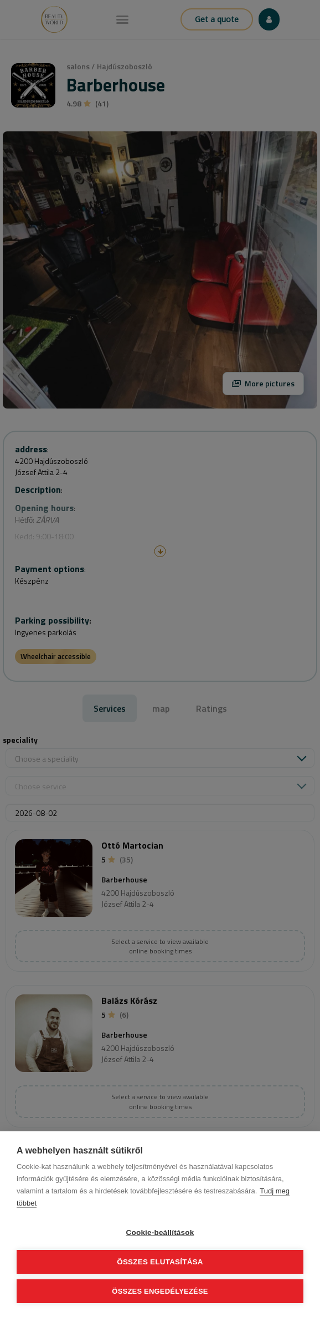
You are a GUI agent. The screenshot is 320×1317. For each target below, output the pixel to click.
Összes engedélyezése (160, 1291)
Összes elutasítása (160, 1262)
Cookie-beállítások (160, 1232)
